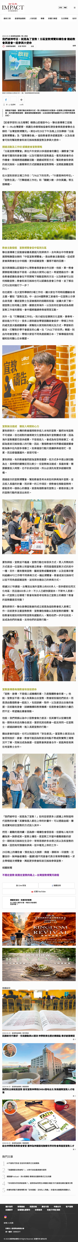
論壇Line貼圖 (8, 1223)
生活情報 (64, 18)
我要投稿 (33, 1206)
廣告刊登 (45, 1206)
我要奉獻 (14, 904)
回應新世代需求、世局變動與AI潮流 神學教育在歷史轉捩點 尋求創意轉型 (38, 1035)
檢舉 (74, 46)
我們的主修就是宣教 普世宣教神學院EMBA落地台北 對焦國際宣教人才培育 (38, 1091)
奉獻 (65, 7)
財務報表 (38, 1209)
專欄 (42, 18)
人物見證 (33, 18)
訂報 (60, 7)
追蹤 (32, 46)
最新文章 (7, 18)
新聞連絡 (21, 1206)
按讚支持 (56, 885)
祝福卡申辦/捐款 (53, 1209)
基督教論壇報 (20, 18)
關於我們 (9, 1206)
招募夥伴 (9, 1209)
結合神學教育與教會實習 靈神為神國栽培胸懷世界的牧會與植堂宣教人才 (38, 1145)
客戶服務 (69, 1206)
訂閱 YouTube (38, 891)
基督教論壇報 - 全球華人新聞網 (13, 7)
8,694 (11, 104)
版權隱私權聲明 (24, 1209)
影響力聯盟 (52, 18)
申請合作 (57, 1206)
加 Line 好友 (19, 885)
